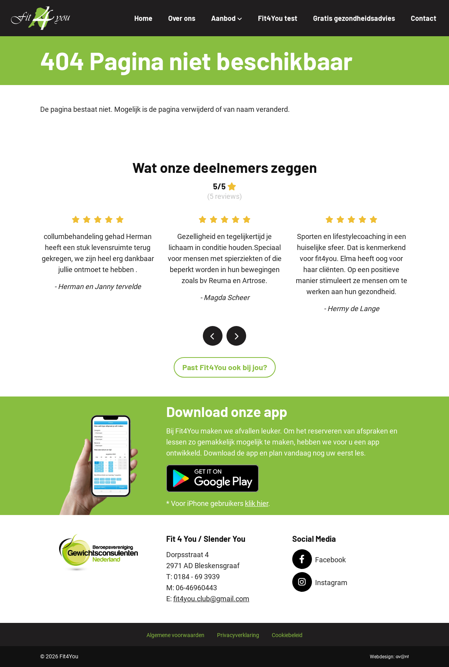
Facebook (319, 559)
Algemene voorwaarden (175, 635)
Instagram (319, 582)
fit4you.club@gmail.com (211, 599)
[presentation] (213, 336)
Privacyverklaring (238, 635)
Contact (423, 18)
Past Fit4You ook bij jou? (224, 367)
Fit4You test (277, 18)
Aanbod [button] (226, 18)
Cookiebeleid (287, 635)
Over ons (181, 18)
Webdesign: (389, 657)
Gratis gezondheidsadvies (354, 18)
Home (143, 18)
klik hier (256, 503)
